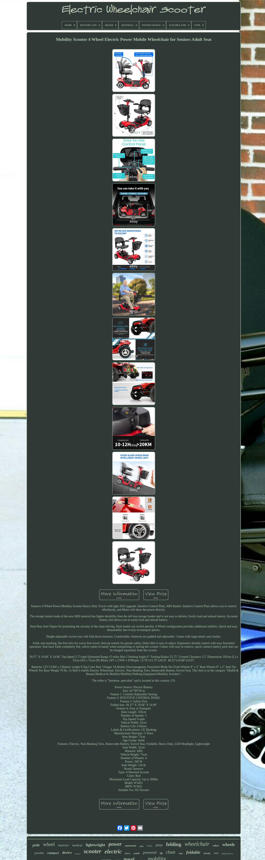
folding (173, 844)
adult (141, 846)
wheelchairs (227, 854)
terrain (207, 853)
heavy (127, 853)
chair (171, 852)
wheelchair (197, 844)
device (67, 852)
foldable (193, 852)
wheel (49, 844)
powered (149, 852)
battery (77, 854)
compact (53, 853)
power (115, 844)
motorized (130, 845)
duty (181, 853)
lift (161, 853)
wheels (228, 844)
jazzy (159, 845)
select (216, 845)
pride (36, 845)
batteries (63, 845)
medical (77, 845)
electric (113, 851)
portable (39, 853)
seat (216, 853)
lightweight (95, 845)
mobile (137, 853)
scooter (92, 851)
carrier (149, 846)
